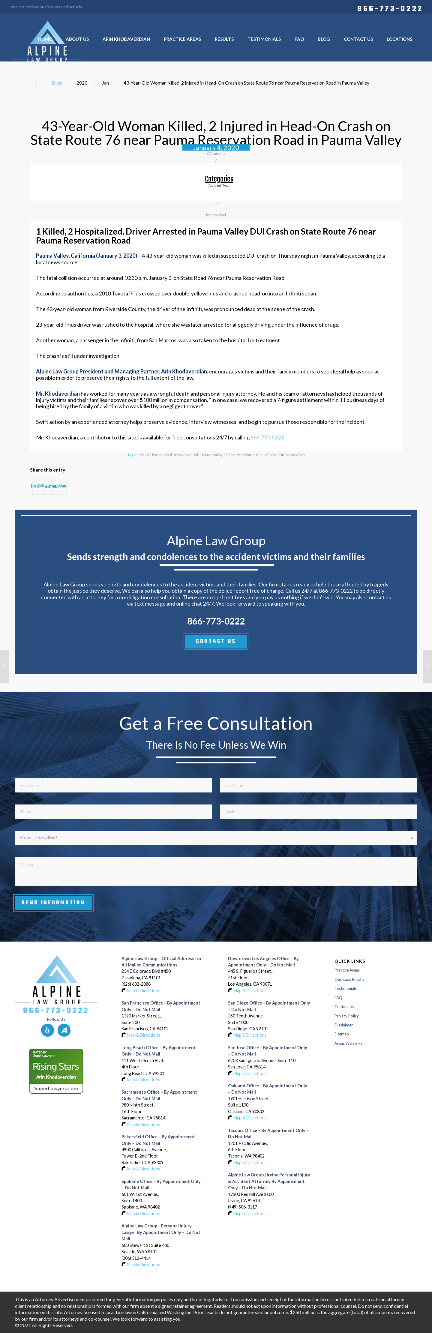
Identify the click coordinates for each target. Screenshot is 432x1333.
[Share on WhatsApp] (39, 486)
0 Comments (216, 153)
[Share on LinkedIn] (47, 486)
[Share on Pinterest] (42, 486)
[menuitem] (388, 8)
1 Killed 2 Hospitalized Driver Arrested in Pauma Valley (179, 454)
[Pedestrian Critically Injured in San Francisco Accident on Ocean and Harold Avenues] (427, 666)
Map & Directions (143, 990)
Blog (57, 82)
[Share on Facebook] (31, 486)
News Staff (218, 215)
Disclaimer (343, 1025)
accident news (219, 185)
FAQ (338, 997)
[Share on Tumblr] (50, 486)
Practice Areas (347, 970)
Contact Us (344, 1006)
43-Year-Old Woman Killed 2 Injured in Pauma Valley (264, 454)
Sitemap (341, 1034)
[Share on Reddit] (59, 486)
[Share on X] (35, 486)
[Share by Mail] (64, 486)
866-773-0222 (390, 8)
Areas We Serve (348, 1043)
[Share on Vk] (54, 486)
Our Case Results (349, 979)
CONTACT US (216, 641)
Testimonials (345, 988)
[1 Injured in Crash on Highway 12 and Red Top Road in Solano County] (4, 666)
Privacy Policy (346, 1016)
